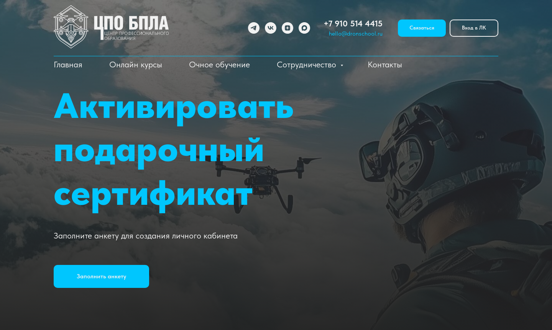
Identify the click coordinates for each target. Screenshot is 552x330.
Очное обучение (219, 64)
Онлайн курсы (135, 64)
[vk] (270, 28)
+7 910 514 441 (351, 23)
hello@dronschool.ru (356, 33)
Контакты (385, 64)
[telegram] (254, 28)
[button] (101, 276)
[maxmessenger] (304, 28)
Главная (68, 64)
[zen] (287, 28)
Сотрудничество (307, 64)
